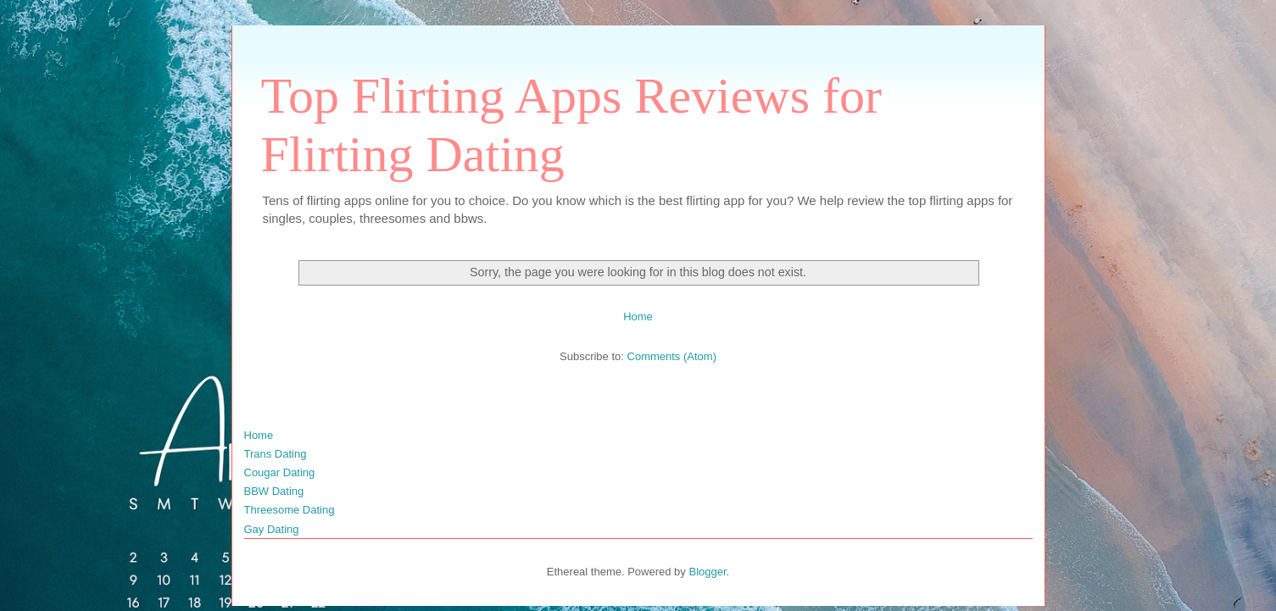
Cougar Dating (279, 472)
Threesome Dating (289, 509)
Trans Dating (275, 453)
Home (638, 316)
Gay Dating (271, 529)
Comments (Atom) (671, 356)
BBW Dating (274, 491)
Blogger (707, 571)
